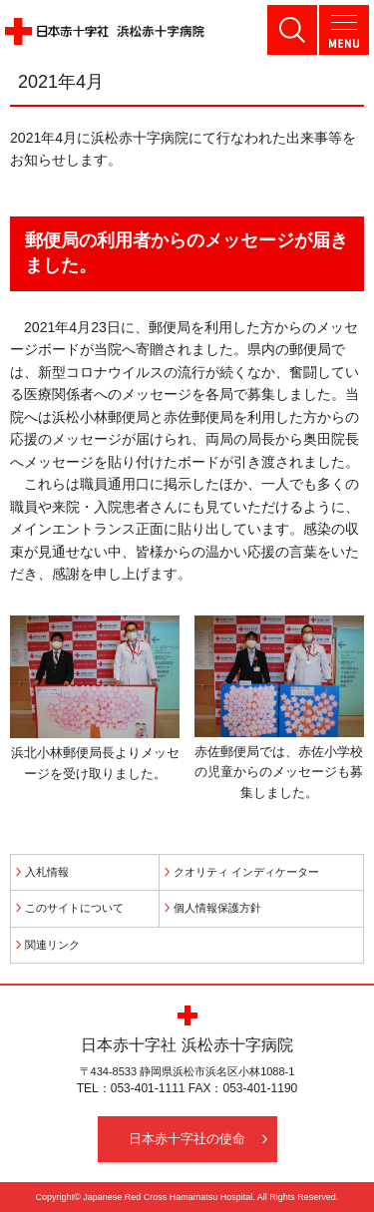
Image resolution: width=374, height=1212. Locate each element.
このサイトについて (74, 908)
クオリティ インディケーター (246, 872)
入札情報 (47, 872)
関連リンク (52, 945)
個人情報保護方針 (217, 908)
